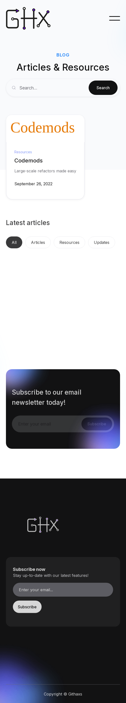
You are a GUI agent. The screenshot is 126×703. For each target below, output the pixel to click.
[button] (114, 18)
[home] (30, 18)
